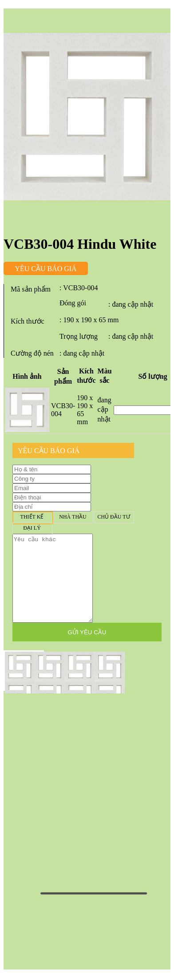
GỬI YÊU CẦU (87, 632)
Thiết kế (31, 517)
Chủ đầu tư (113, 517)
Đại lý (31, 528)
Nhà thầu (72, 517)
